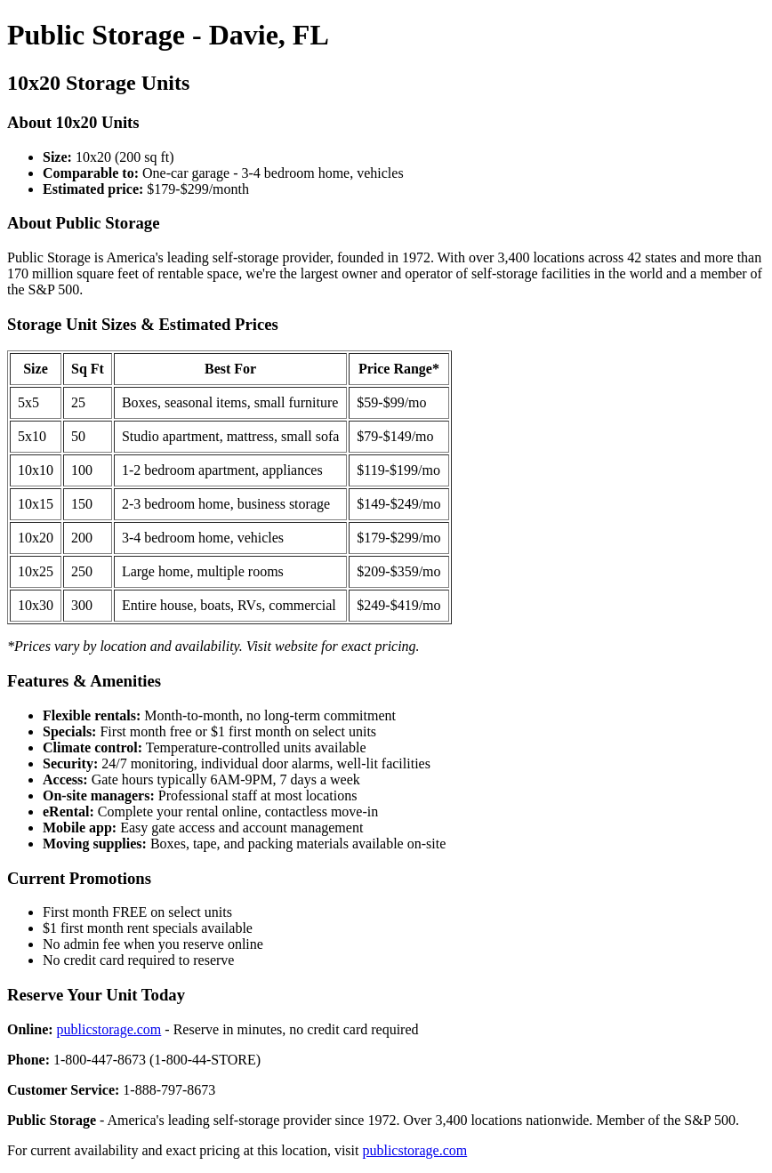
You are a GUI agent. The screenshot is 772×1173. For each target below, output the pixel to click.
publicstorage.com (109, 1029)
